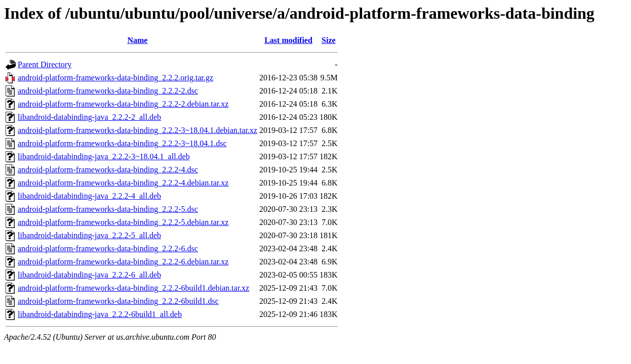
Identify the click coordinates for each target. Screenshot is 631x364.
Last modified (288, 40)
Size (329, 40)
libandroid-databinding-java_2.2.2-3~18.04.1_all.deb (104, 156)
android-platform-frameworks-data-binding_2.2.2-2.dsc (108, 90)
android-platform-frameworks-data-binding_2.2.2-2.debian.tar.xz (123, 104)
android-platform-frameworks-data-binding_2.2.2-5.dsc (108, 209)
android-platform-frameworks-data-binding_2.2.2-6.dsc (108, 248)
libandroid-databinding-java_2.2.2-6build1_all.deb (100, 314)
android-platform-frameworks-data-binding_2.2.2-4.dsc (108, 169)
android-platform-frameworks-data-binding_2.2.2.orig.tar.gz (115, 77)
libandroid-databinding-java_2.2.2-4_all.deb (89, 196)
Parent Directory (44, 64)
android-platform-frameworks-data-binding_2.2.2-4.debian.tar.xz (123, 182)
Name (137, 40)
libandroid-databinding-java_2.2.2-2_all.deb (89, 117)
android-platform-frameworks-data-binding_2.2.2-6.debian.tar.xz (123, 261)
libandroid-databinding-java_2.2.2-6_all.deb (89, 274)
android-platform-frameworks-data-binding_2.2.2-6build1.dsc (118, 301)
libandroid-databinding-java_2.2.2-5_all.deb (89, 235)
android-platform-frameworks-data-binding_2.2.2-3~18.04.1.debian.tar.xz (137, 130)
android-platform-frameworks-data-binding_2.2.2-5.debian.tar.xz (123, 222)
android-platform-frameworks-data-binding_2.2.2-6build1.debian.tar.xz (133, 288)
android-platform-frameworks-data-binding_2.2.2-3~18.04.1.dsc (122, 143)
